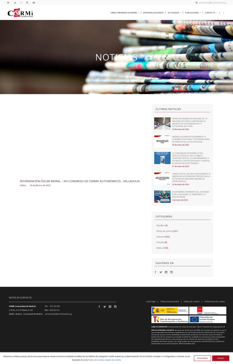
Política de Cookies (96, 360)
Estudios (160, 225)
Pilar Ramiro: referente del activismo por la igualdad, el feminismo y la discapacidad (190, 194)
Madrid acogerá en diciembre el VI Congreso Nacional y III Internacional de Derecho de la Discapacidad (191, 139)
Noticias (160, 236)
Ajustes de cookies (113, 360)
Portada (160, 242)
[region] (116, 358)
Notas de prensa (164, 231)
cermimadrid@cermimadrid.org (211, 2)
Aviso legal (150, 301)
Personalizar (202, 358)
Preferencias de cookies (215, 301)
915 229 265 (55, 306)
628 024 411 (55, 310)
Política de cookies (192, 301)
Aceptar (220, 358)
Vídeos (23, 185)
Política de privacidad (169, 301)
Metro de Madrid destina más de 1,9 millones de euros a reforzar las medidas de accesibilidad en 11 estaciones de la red (189, 122)
